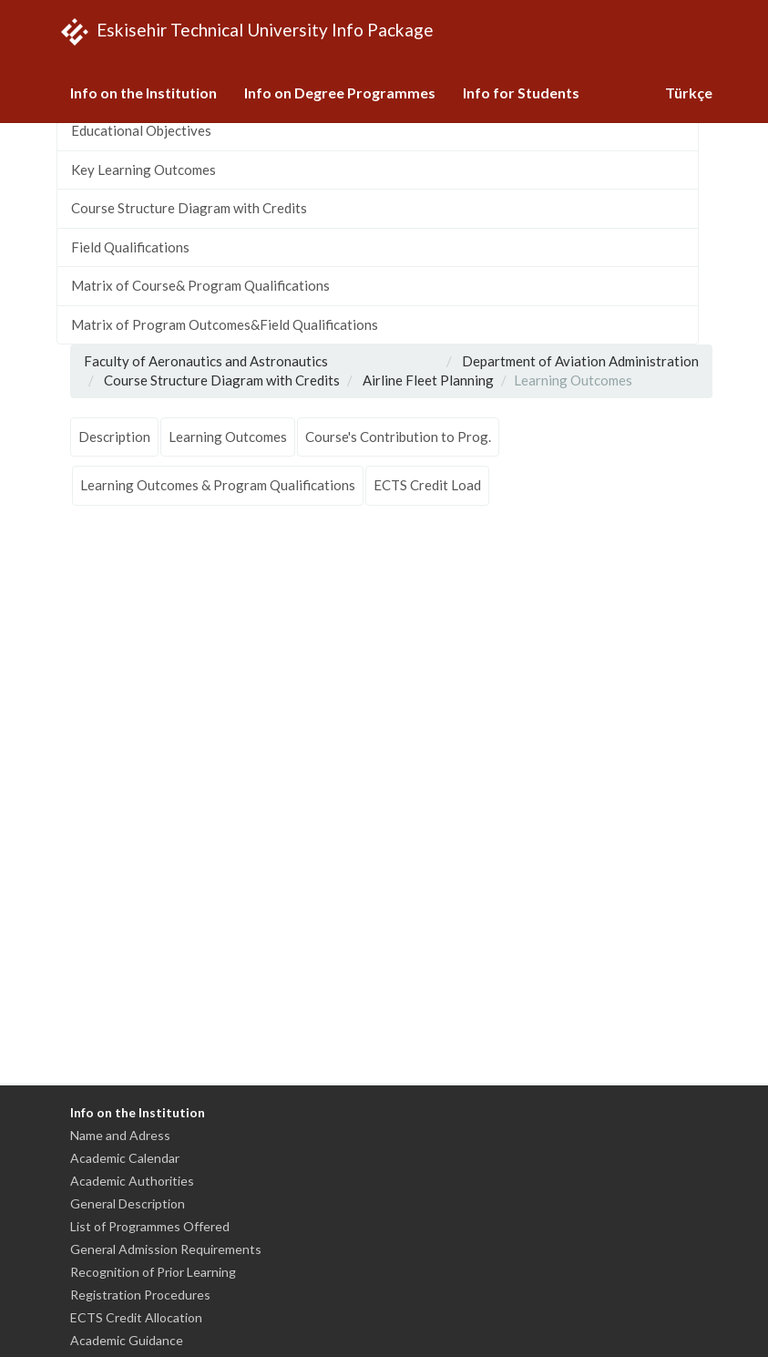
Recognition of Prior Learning (153, 1272)
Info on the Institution (143, 92)
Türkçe (688, 92)
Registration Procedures (140, 1294)
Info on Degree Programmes (339, 92)
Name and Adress (120, 1135)
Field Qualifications (130, 247)
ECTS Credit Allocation (136, 1317)
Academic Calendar (124, 1158)
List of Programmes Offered (150, 1226)
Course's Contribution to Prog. (398, 436)
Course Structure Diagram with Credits (189, 208)
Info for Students (521, 92)
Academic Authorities (132, 1180)
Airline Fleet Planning (428, 380)
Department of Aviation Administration (580, 361)
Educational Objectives (141, 130)
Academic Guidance (126, 1340)
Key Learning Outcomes (143, 169)
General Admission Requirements (165, 1249)
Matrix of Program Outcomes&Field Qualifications (224, 324)
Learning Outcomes (228, 436)
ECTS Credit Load (427, 485)
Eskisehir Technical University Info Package (245, 32)
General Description (127, 1203)
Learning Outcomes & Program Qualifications (217, 485)
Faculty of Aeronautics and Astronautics (206, 361)
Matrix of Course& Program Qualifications (200, 285)
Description (114, 436)
